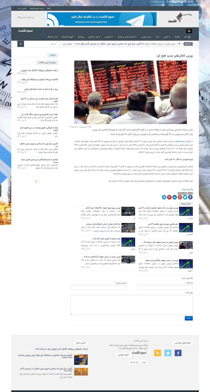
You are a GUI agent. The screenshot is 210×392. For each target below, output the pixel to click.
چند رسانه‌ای (94, 37)
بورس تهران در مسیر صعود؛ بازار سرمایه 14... (160, 242)
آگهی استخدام (67, 37)
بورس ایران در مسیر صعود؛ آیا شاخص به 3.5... (101, 257)
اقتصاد (176, 37)
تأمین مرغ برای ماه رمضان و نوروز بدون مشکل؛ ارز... (39, 145)
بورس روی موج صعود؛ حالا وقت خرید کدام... (102, 208)
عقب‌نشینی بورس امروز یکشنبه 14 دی (163, 224)
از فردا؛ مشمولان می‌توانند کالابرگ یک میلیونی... (38, 70)
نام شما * (189, 282)
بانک (157, 37)
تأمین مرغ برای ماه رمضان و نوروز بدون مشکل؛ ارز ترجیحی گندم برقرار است (46, 369)
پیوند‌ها (81, 37)
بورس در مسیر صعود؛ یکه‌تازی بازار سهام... (161, 260)
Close (42, 34)
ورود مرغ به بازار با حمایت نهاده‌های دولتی (41, 89)
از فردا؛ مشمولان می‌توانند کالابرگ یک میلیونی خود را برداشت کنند (61, 349)
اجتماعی (109, 37)
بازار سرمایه (134, 362)
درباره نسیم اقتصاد (37, 8)
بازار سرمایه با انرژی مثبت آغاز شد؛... (105, 238)
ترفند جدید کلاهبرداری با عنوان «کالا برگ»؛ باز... (39, 114)
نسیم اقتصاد (180, 141)
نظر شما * (189, 292)
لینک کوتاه (187, 189)
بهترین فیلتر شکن (188, 363)
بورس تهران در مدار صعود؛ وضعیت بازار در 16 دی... (157, 208)
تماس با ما (22, 8)
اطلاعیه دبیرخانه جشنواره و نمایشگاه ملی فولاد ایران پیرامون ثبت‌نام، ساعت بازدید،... (45, 356)
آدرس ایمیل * (121, 282)
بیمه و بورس (146, 37)
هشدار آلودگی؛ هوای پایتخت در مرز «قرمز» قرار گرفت (39, 129)
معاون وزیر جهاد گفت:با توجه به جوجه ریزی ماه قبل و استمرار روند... (100, 45)
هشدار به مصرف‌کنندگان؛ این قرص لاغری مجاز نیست (39, 161)
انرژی (167, 37)
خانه (187, 37)
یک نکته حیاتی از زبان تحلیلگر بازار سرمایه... (102, 224)
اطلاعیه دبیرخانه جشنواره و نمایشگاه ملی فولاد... (39, 79)
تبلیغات (53, 55)
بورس (144, 362)
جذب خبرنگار (52, 37)
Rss (49, 8)
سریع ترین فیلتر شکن (187, 371)
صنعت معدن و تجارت (126, 37)
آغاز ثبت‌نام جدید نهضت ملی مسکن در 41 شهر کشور (39, 100)
